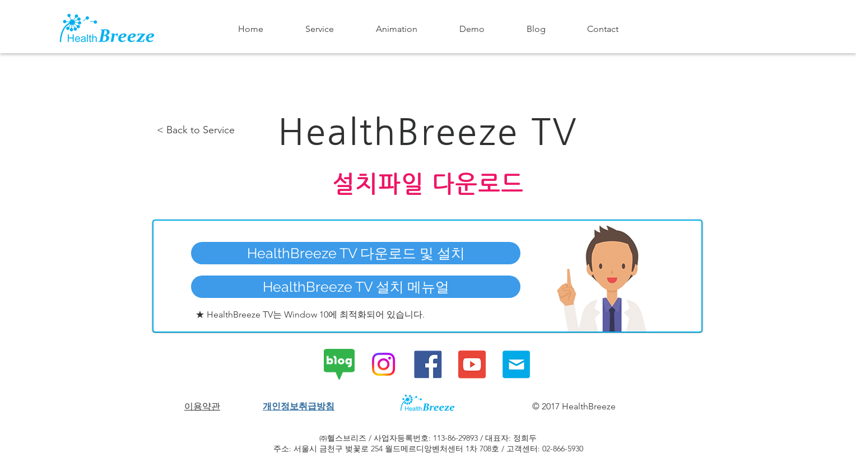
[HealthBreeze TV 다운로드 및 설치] (355, 253)
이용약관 (202, 406)
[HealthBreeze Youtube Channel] (472, 364)
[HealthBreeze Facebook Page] (427, 364)
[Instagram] (383, 364)
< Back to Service (196, 130)
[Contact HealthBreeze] (516, 364)
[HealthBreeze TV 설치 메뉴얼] (355, 287)
